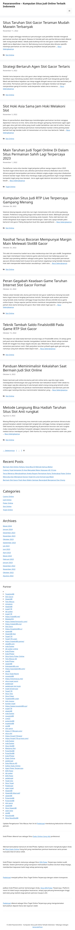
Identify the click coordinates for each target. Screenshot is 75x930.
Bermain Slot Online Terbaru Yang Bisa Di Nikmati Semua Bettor (28, 467)
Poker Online (8, 503)
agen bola (9, 810)
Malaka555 (9, 619)
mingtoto (8, 604)
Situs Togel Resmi (12, 674)
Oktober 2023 (8, 539)
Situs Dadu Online (12, 849)
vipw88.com (10, 644)
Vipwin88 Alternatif (12, 793)
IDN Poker (9, 771)
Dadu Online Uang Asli (41, 836)
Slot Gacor (9, 596)
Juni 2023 (6, 549)
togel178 (8, 609)
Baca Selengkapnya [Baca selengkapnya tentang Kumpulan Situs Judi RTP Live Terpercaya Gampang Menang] (64, 222)
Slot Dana (9, 626)
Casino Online (8, 496)
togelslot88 (9, 723)
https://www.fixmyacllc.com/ (16, 621)
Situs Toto (9, 693)
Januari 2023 (8, 562)
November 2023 (9, 536)
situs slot (8, 733)
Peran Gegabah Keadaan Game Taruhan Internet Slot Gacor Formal (35, 283)
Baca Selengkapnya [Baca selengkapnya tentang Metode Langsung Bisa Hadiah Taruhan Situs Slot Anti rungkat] (12, 434)
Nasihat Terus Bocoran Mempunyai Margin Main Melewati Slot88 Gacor (37, 241)
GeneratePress (37, 927)
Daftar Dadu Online (12, 766)
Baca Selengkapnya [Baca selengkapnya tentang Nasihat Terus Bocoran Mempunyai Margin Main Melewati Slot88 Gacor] (59, 263)
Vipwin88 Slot (10, 634)
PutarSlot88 (9, 751)
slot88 (7, 671)
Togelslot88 (9, 594)
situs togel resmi (11, 681)
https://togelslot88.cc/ (13, 629)
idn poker (9, 611)
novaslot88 (9, 676)
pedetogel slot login (13, 686)
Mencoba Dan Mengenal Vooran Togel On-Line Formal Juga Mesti (28, 477)
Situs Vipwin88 (11, 808)
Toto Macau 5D (11, 659)
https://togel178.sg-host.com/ (17, 738)
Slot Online (10, 55)
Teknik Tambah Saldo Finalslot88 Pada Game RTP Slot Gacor (33, 326)
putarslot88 (9, 721)
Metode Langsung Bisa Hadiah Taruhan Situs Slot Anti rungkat (34, 409)
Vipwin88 (8, 599)
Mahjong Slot (10, 748)
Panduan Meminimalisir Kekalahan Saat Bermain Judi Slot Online (35, 368)
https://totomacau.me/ (14, 679)
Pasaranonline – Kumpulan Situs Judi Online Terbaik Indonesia (34, 5)
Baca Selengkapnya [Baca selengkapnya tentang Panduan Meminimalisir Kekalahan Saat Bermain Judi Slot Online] (59, 390)
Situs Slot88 (9, 746)
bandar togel (10, 703)
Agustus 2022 (8, 576)
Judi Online (7, 500)
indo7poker (9, 646)
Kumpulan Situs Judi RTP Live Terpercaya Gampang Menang (35, 200)
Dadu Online (10, 758)
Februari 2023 (8, 559)
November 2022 (9, 569)
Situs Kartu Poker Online (14, 656)
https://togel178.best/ (13, 736)
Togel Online (10, 187)
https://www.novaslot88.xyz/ (16, 706)
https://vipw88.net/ (12, 616)
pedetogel (9, 684)
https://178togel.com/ (13, 731)
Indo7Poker (9, 651)
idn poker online (11, 649)
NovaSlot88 (9, 815)
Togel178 (8, 636)
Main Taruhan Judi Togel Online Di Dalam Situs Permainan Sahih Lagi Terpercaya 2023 (36, 154)
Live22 (7, 718)
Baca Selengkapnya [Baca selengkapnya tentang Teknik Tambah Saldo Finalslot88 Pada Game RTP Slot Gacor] (47, 349)
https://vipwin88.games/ (14, 641)
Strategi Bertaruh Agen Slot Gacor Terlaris (36, 66)
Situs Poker (9, 696)
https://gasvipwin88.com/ (15, 669)
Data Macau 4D (11, 763)
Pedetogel (9, 786)
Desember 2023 (9, 533)
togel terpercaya (11, 688)
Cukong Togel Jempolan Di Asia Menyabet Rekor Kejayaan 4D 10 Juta (29, 470)
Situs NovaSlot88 (11, 818)
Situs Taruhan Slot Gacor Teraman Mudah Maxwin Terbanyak (36, 24)
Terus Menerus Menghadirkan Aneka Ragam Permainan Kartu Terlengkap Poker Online (37, 473)
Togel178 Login (11, 639)
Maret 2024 (7, 526)
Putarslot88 (9, 798)
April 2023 (7, 552)
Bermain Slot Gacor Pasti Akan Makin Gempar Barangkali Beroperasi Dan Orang (34, 480)
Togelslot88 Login (12, 698)
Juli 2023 (6, 546)
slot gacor (9, 728)
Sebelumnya (9, 450)
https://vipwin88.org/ (13, 624)
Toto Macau (9, 601)
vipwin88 (8, 631)
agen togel (9, 788)
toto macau (9, 701)
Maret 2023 (7, 556)
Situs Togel (9, 783)
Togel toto (9, 781)
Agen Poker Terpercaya (14, 768)
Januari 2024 (8, 529)
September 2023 (9, 543)
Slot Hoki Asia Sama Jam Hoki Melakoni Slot (34, 108)
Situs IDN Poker (47, 888)
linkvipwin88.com (12, 666)
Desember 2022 (9, 566)
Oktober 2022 (8, 572)
